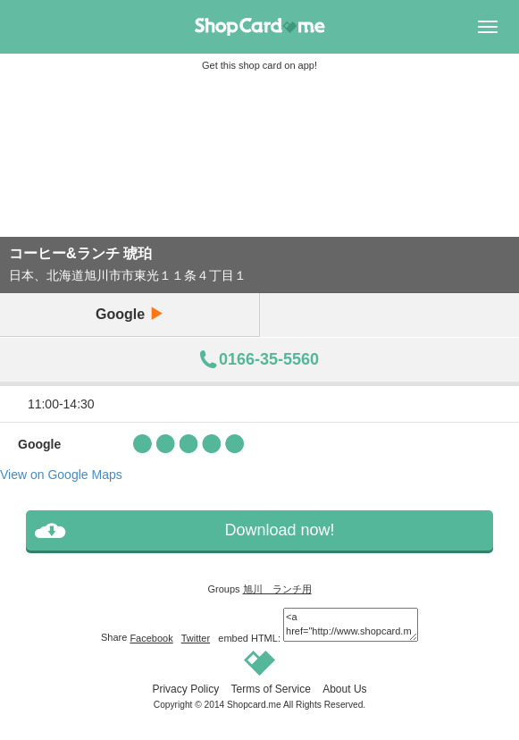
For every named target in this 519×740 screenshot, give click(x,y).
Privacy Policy (185, 689)
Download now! (279, 530)
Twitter (195, 638)
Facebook (151, 638)
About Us (344, 689)
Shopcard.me (254, 705)
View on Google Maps (61, 474)
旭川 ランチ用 (277, 589)
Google (129, 314)
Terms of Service (270, 689)
